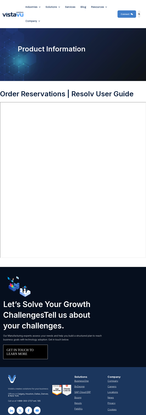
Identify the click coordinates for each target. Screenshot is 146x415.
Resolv (78, 403)
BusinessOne (81, 381)
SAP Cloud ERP (82, 392)
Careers (112, 386)
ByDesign (79, 386)
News (111, 397)
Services (70, 7)
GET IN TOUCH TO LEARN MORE (20, 352)
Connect (127, 14)
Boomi (77, 397)
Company (113, 381)
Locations (113, 392)
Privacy (111, 403)
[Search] (139, 14)
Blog (83, 7)
